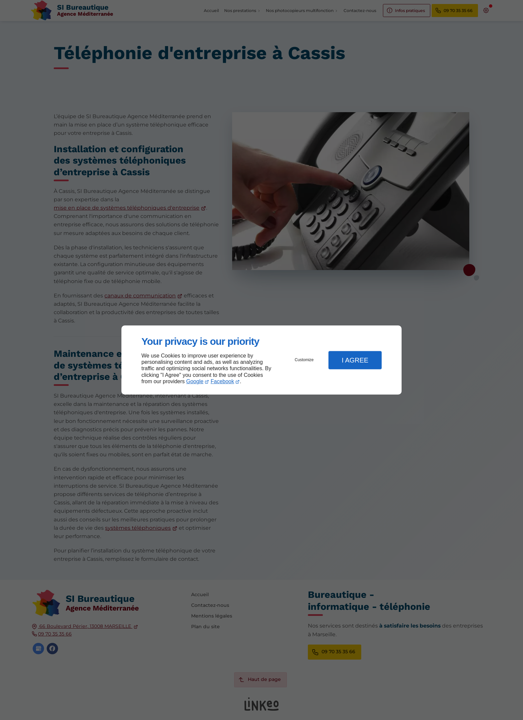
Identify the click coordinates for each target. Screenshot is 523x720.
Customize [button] (304, 359)
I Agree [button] (355, 360)
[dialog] (261, 360)
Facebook (222, 381)
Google (194, 381)
